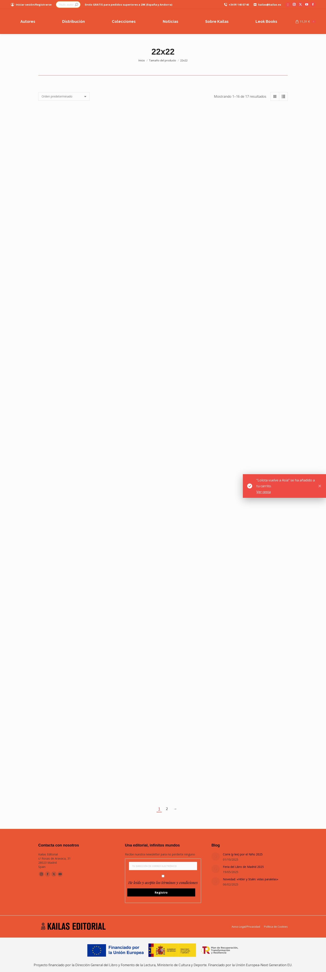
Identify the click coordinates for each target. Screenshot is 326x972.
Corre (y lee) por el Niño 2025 (243, 854)
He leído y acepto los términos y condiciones (163, 882)
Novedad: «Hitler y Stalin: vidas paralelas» (250, 879)
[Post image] (215, 856)
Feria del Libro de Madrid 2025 (243, 867)
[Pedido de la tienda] (64, 96)
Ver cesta (263, 492)
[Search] (68, 4)
